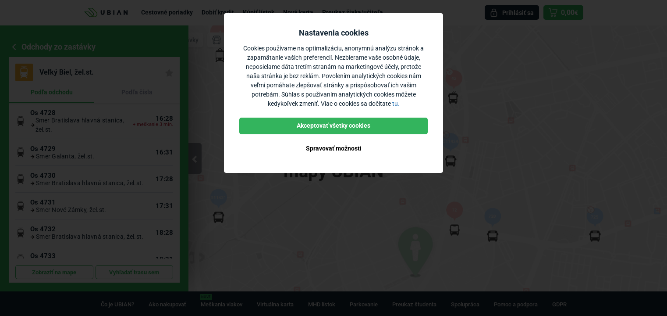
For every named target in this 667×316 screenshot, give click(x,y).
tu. (396, 103)
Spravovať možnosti (334, 148)
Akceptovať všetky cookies (333, 125)
